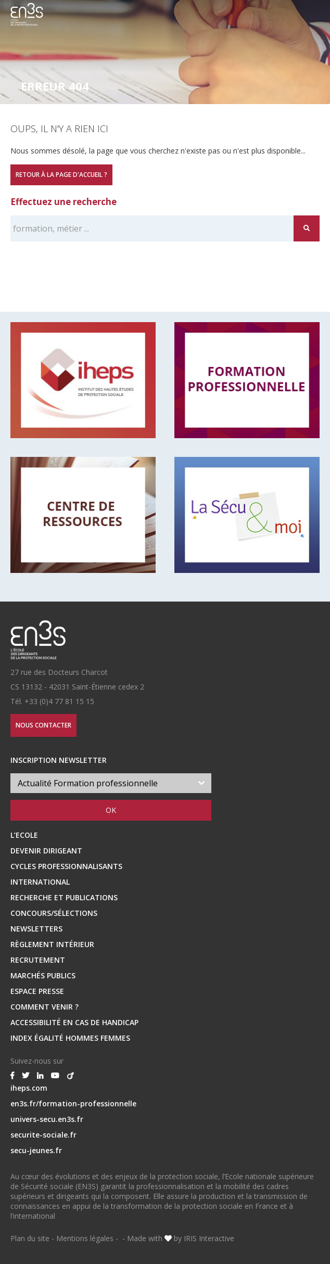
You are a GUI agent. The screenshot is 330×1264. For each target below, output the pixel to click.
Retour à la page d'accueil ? (61, 174)
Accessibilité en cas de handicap (74, 1022)
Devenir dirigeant (46, 851)
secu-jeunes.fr (36, 1150)
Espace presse (37, 991)
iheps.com (28, 1088)
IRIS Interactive (209, 1238)
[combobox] (110, 783)
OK (111, 810)
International (40, 882)
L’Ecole (24, 835)
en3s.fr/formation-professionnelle (73, 1103)
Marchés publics (42, 975)
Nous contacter (43, 725)
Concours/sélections (53, 913)
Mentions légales (84, 1238)
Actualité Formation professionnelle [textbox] (88, 783)
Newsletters (36, 929)
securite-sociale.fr (43, 1135)
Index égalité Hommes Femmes (70, 1038)
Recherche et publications (64, 897)
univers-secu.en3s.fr (46, 1119)
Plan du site (29, 1238)
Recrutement (37, 960)
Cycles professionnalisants (66, 866)
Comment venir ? (44, 1007)
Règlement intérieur (52, 944)
